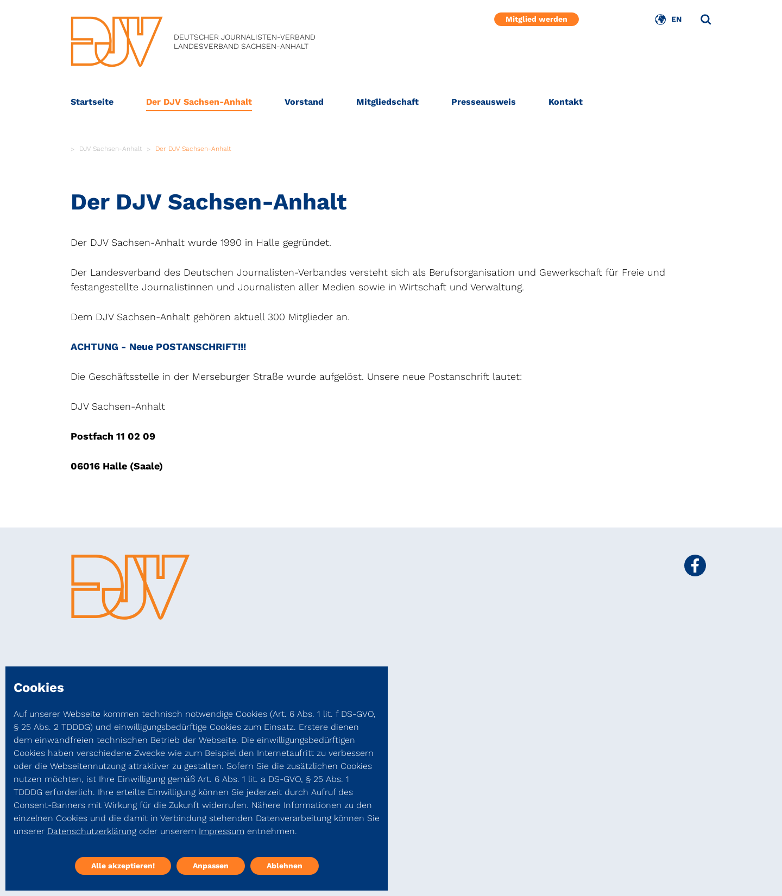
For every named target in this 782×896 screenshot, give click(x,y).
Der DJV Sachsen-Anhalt (199, 102)
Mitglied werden (536, 19)
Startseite (92, 102)
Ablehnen (284, 865)
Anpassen (211, 865)
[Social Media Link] (695, 565)
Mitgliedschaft (387, 102)
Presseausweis (483, 102)
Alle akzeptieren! (123, 865)
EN (676, 19)
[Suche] (706, 19)
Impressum (221, 831)
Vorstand (304, 102)
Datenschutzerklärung (91, 831)
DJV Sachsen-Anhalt (110, 148)
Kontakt (565, 102)
